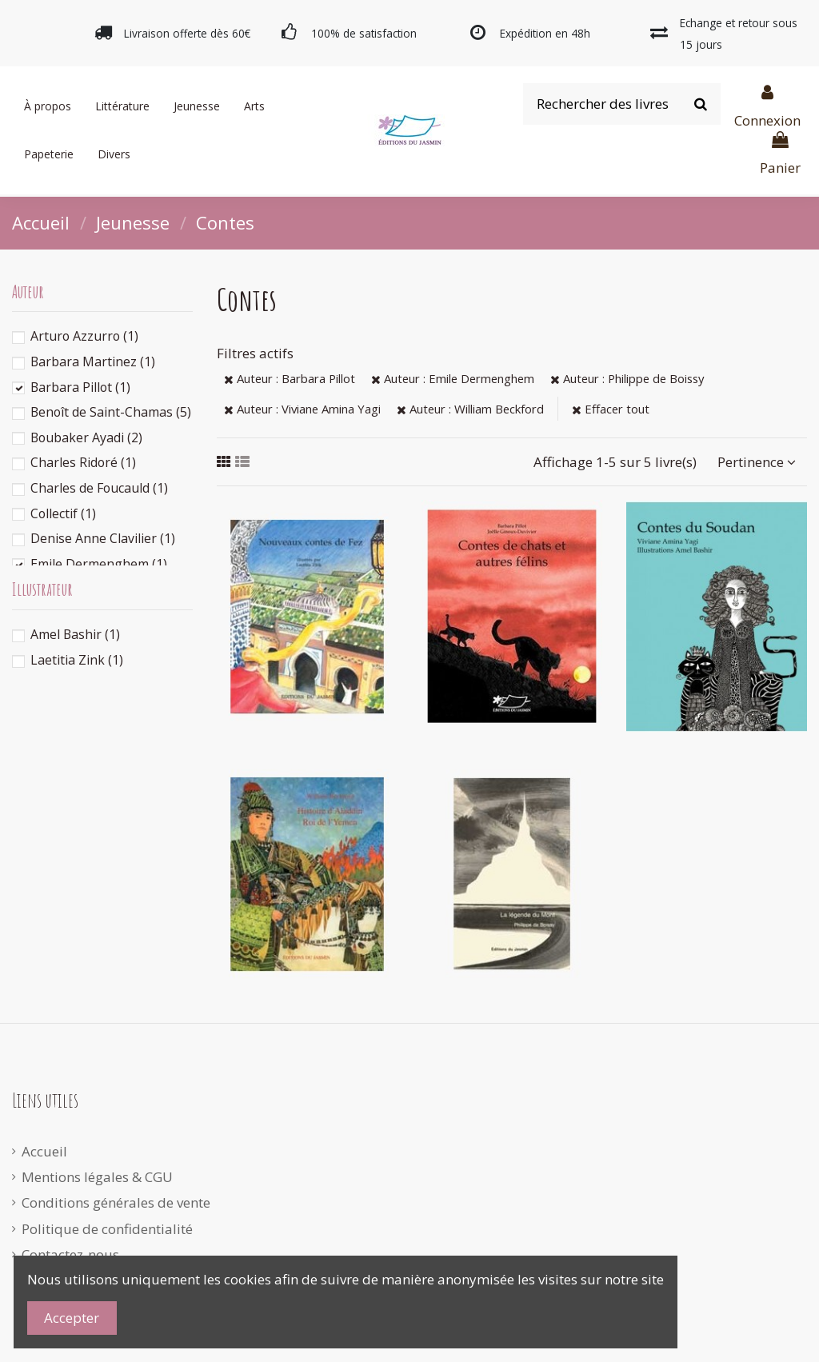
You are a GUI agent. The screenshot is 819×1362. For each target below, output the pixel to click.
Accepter (71, 1317)
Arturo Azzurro (84, 336)
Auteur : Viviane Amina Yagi (302, 409)
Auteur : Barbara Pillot (289, 378)
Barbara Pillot (80, 387)
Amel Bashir (75, 634)
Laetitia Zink (76, 660)
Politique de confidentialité (107, 1229)
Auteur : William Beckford (470, 409)
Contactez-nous (70, 1254)
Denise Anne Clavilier (102, 538)
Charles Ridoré (83, 462)
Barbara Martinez (92, 361)
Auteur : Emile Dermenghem (452, 378)
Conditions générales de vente (116, 1202)
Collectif (63, 513)
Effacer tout (610, 409)
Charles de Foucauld (99, 488)
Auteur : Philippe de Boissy (627, 378)
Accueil (44, 1151)
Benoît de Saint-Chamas (110, 412)
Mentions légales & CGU (97, 1177)
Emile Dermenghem (98, 564)
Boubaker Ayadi (86, 437)
